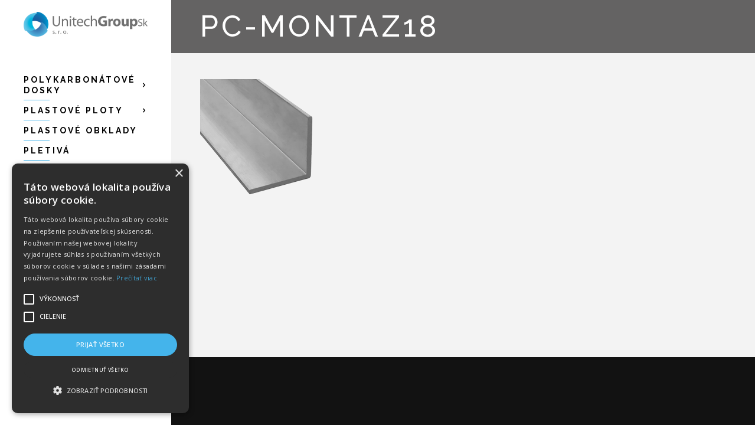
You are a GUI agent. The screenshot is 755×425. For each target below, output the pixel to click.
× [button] (178, 173)
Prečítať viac (136, 277)
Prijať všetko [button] (100, 344)
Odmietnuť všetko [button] (100, 370)
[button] (100, 391)
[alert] (100, 288)
